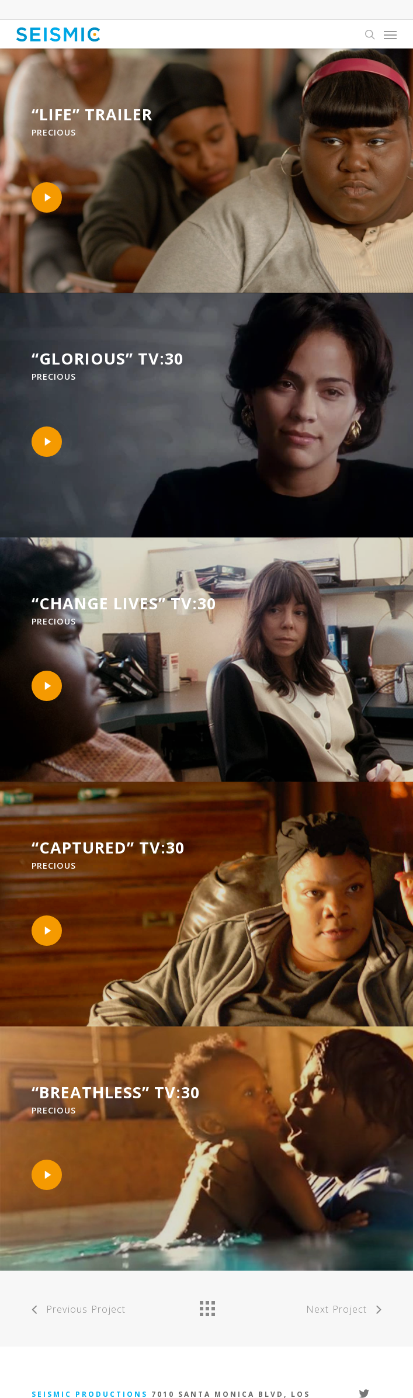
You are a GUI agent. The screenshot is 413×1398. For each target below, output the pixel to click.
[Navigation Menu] (390, 34)
